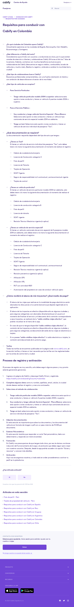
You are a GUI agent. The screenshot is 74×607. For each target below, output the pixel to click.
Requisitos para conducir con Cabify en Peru (21, 508)
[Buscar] (60, 8)
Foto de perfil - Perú (11, 497)
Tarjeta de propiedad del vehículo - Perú (19, 501)
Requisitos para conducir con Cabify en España (22, 505)
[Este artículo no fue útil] (24, 477)
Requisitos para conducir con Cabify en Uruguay (22, 512)
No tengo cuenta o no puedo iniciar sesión (17, 553)
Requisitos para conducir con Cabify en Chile (21, 523)
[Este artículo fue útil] (9, 477)
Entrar (25, 547)
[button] (67, 2)
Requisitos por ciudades (15, 19)
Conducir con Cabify (24, 17)
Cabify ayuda (8, 17)
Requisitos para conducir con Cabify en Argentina (23, 516)
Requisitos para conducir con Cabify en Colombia (23, 519)
